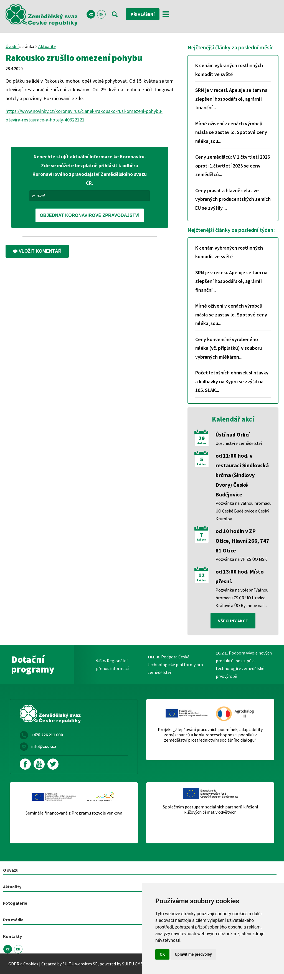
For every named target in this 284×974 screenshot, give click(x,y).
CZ (91, 14)
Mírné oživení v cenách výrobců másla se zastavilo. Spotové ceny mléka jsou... (231, 132)
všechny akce (233, 620)
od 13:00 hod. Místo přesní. (239, 576)
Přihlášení (143, 14)
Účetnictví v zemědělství (238, 443)
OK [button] (162, 954)
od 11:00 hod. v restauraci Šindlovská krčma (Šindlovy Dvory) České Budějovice (242, 475)
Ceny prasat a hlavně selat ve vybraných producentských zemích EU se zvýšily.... (233, 199)
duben (201, 443)
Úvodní (12, 46)
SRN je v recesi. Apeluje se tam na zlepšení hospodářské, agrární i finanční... (231, 99)
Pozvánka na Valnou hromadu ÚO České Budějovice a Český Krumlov (243, 510)
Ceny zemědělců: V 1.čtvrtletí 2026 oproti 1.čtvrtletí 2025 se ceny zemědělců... (232, 165)
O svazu (11, 870)
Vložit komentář (37, 251)
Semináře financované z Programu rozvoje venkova (74, 813)
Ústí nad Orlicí (232, 434)
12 (202, 575)
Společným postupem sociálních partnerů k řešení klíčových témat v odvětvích (210, 809)
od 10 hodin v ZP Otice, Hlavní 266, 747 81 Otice (242, 540)
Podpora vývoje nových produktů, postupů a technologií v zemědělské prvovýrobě (244, 664)
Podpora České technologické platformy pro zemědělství (175, 664)
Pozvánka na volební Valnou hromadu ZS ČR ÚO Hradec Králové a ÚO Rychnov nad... (241, 597)
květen (201, 464)
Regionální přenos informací (112, 664)
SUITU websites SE (80, 964)
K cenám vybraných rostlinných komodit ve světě (229, 69)
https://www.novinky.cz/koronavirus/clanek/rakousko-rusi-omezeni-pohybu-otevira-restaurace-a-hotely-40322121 (84, 115)
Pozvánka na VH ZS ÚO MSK (241, 559)
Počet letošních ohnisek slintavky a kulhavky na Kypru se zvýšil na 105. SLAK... (231, 381)
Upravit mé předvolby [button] (193, 954)
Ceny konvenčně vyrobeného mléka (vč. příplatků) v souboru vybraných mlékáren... (228, 348)
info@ (43, 746)
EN (101, 14)
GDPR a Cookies (23, 964)
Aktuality (47, 46)
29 (202, 438)
